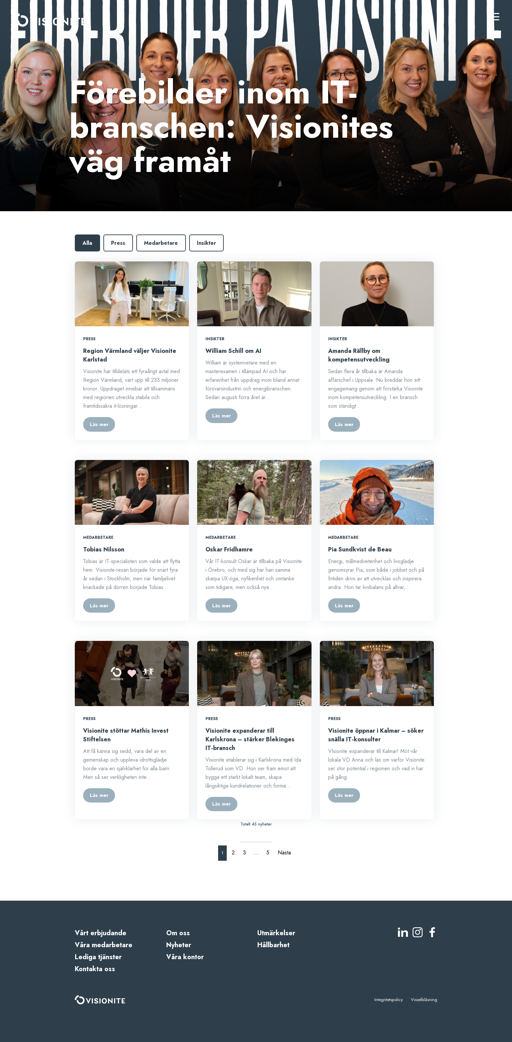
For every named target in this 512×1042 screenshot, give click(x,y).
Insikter (206, 243)
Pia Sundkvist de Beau (360, 549)
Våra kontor (185, 957)
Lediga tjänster (98, 957)
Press (118, 243)
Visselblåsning (424, 999)
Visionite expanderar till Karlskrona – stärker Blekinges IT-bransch (250, 739)
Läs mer (99, 424)
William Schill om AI (233, 351)
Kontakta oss (95, 969)
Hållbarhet (273, 945)
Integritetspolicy (388, 999)
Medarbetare (161, 243)
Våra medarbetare (103, 945)
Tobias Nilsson (103, 549)
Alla (87, 243)
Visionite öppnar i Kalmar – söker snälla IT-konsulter (376, 735)
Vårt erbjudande (100, 933)
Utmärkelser (276, 933)
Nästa (284, 852)
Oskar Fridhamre (229, 549)
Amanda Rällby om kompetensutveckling (359, 355)
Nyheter (178, 945)
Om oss (178, 933)
